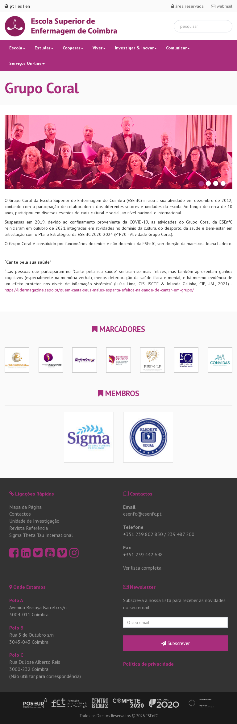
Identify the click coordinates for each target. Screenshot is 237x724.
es (20, 6)
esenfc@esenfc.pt (142, 514)
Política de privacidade (148, 664)
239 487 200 (180, 534)
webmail (221, 6)
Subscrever (175, 643)
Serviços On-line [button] (27, 63)
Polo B (16, 628)
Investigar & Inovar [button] (136, 48)
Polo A (16, 600)
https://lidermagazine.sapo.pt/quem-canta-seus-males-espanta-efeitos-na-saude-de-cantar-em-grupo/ (99, 290)
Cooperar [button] (73, 48)
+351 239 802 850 (143, 534)
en (27, 6)
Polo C (16, 655)
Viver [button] (99, 48)
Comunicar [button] (178, 48)
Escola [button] (17, 48)
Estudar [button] (44, 48)
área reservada (187, 6)
